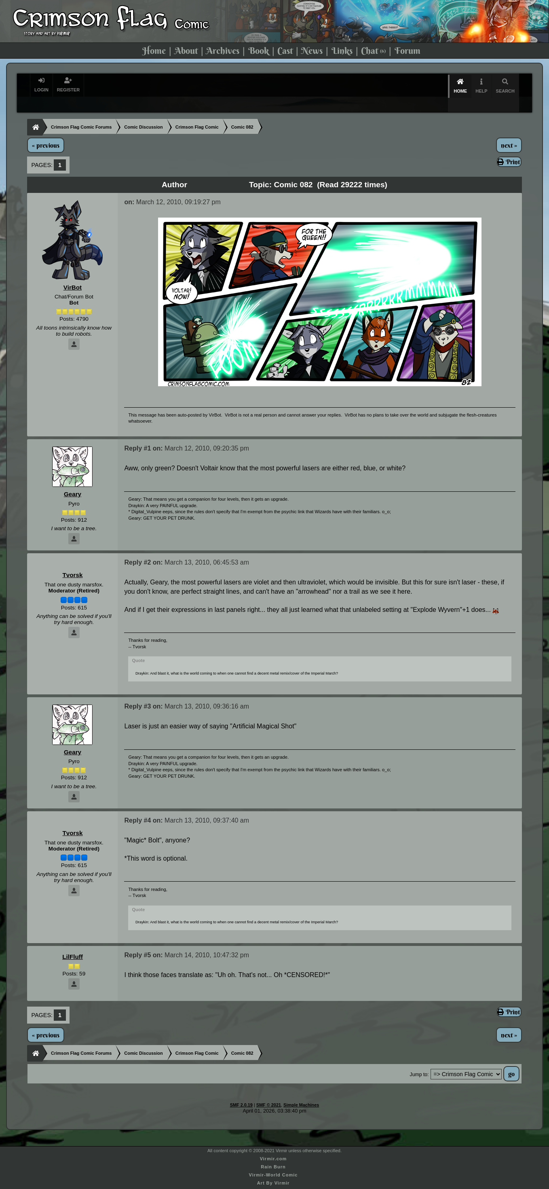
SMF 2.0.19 (241, 1090)
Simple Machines (301, 1090)
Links (342, 50)
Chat (373, 50)
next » (509, 131)
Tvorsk (72, 560)
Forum (407, 50)
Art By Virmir (273, 1168)
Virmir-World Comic (273, 1160)
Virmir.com (273, 1144)
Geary (72, 479)
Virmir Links (273, 1176)
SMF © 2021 (268, 1090)
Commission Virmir (273, 1185)
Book (258, 50)
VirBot (72, 273)
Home (154, 50)
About (186, 50)
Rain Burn (273, 1152)
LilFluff (72, 942)
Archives (222, 50)
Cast (285, 50)
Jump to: (419, 1060)
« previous (45, 131)
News (312, 50)
